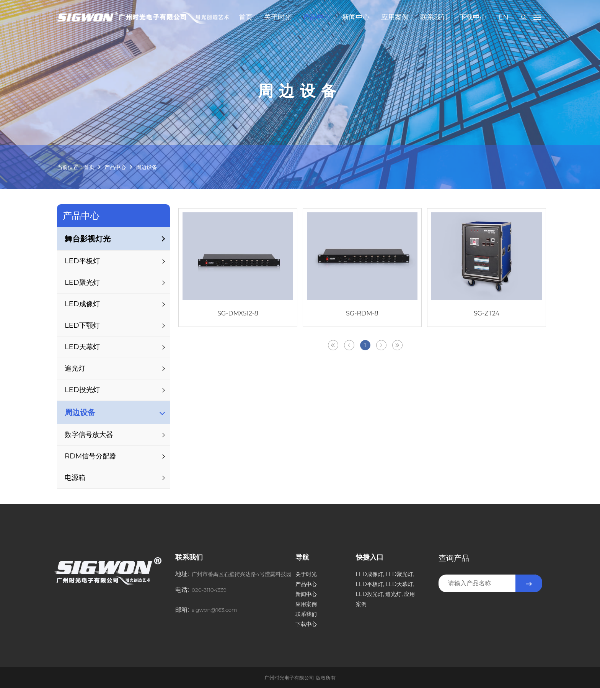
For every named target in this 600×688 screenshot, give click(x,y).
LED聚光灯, (399, 574)
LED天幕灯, (399, 584)
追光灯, (394, 594)
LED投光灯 (82, 390)
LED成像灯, (370, 574)
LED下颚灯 (82, 325)
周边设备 (146, 167)
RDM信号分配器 (90, 456)
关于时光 (278, 17)
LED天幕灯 (82, 347)
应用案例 (395, 17)
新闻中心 (356, 17)
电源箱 (75, 477)
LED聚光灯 (82, 282)
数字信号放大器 (89, 434)
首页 (246, 17)
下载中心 (473, 17)
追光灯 (75, 368)
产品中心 (317, 17)
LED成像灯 (82, 304)
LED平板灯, (370, 584)
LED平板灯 (82, 261)
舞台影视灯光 (88, 238)
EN (503, 17)
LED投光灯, (370, 594)
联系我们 (434, 17)
